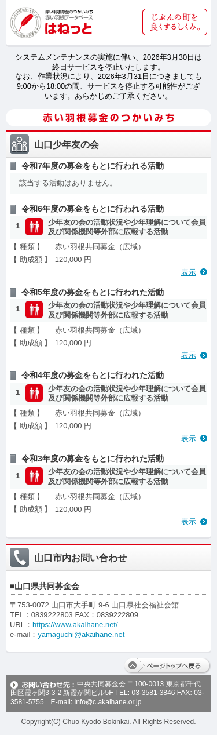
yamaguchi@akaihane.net (81, 634)
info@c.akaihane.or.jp (107, 702)
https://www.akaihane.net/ (75, 624)
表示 (188, 272)
